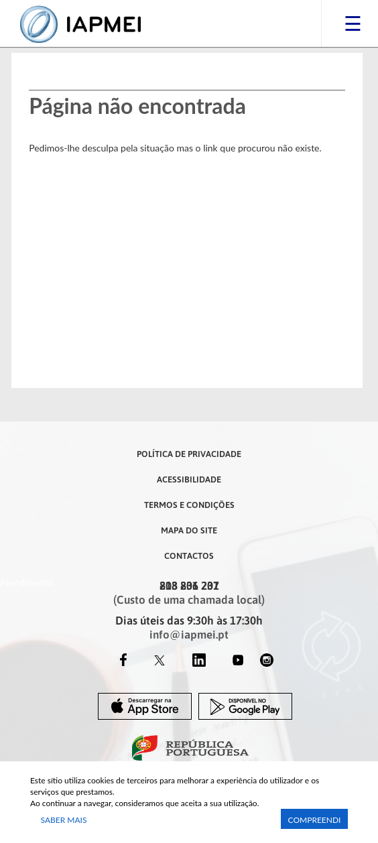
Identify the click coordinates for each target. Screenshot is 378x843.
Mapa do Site (189, 530)
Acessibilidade (189, 479)
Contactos (189, 555)
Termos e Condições (189, 504)
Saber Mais (64, 820)
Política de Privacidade (189, 453)
